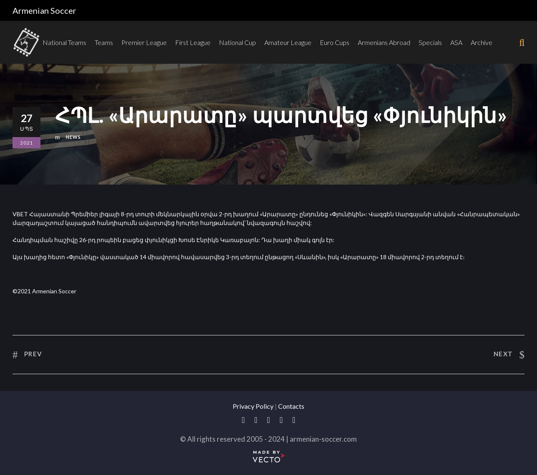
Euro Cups (334, 42)
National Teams (64, 42)
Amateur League (287, 42)
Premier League (144, 42)
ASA (456, 42)
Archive (481, 42)
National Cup (237, 42)
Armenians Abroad (384, 42)
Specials (430, 42)
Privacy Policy (253, 406)
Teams (104, 42)
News (73, 137)
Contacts (291, 406)
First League (193, 42)
